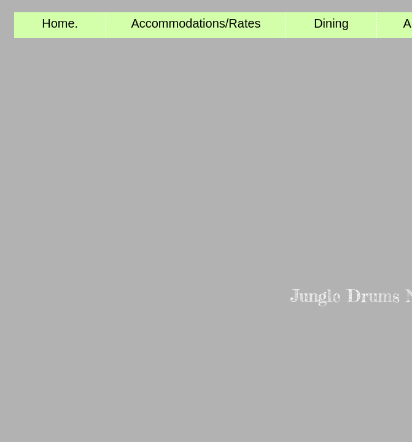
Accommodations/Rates (195, 23)
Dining (331, 23)
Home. (60, 23)
